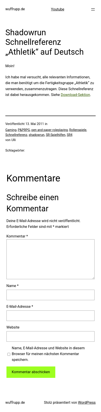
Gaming (10, 130)
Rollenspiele (77, 130)
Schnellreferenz (16, 135)
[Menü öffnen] (93, 9)
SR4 (69, 135)
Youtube (57, 9)
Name (12, 286)
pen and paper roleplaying (49, 130)
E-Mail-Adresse (19, 306)
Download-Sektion (75, 95)
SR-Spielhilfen (55, 135)
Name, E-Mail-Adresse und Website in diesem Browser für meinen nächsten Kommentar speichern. (48, 354)
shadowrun (37, 135)
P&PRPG (24, 130)
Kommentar (17, 236)
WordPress (87, 402)
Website (12, 327)
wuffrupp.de (15, 9)
